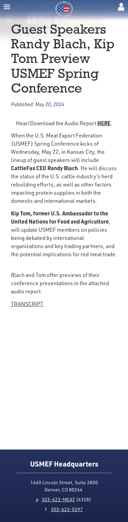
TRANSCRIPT (27, 303)
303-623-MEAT (58, 499)
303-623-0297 (67, 509)
